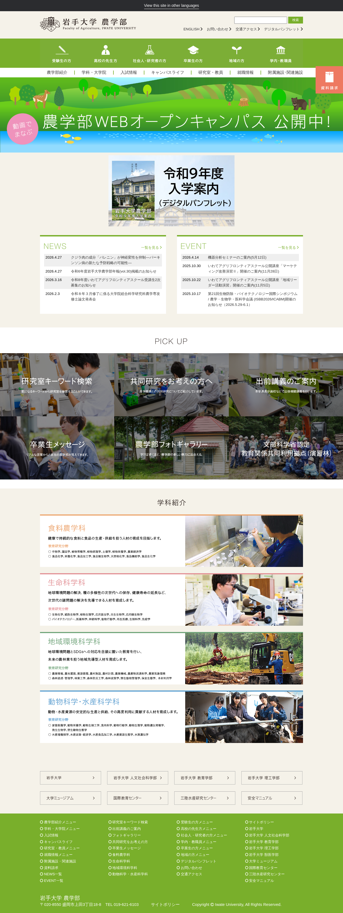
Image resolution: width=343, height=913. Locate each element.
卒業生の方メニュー (195, 848)
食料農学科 (119, 855)
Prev (7, 114)
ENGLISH (192, 29)
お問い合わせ (217, 29)
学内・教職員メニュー (196, 842)
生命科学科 (119, 861)
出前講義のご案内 (124, 829)
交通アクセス (246, 29)
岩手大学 (254, 829)
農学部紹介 (57, 73)
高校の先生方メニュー (196, 829)
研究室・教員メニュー (60, 848)
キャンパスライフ (167, 73)
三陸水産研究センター (265, 874)
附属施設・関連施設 (58, 861)
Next (335, 114)
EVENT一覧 (51, 881)
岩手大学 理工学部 (262, 848)
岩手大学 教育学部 (262, 842)
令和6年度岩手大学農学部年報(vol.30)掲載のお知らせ (113, 271)
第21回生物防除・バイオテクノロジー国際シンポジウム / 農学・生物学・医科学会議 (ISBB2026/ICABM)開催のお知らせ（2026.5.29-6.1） (253, 299)
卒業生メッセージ (124, 848)
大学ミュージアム (261, 861)
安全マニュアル (259, 881)
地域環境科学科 (123, 868)
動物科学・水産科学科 (128, 874)
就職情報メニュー (56, 855)
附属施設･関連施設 (285, 73)
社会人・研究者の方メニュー (202, 835)
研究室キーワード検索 (128, 822)
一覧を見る (151, 247)
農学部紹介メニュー (58, 822)
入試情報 (129, 73)
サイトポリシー (259, 822)
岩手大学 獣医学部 (262, 855)
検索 (295, 20)
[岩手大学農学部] (88, 25)
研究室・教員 (210, 73)
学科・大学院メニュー (60, 829)
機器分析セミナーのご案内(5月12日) (237, 257)
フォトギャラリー (124, 835)
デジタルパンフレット (282, 29)
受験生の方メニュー (195, 822)
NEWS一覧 (51, 874)
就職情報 (245, 73)
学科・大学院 (94, 73)
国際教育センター (261, 868)
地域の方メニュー (193, 855)
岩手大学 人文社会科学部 (267, 835)
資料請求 (49, 868)
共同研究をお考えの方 (128, 842)
